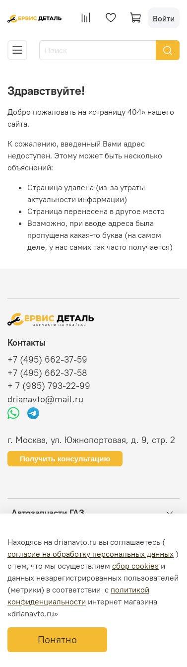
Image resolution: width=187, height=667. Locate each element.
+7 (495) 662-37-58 (47, 373)
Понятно (57, 639)
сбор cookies (135, 566)
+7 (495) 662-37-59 (47, 359)
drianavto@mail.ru (45, 399)
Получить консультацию (65, 458)
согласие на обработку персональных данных (90, 554)
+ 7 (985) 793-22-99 (48, 385)
